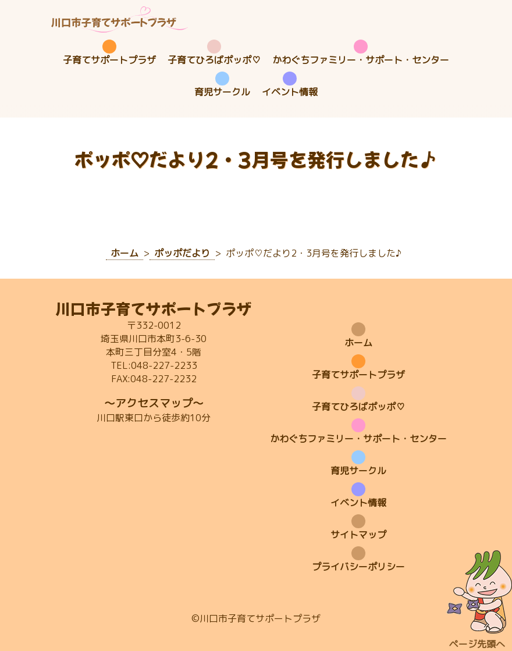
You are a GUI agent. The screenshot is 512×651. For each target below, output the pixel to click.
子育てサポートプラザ (109, 60)
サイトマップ (358, 534)
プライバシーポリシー (358, 566)
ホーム (358, 342)
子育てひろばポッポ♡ (214, 60)
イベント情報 (290, 92)
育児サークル (222, 92)
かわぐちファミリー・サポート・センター (360, 60)
